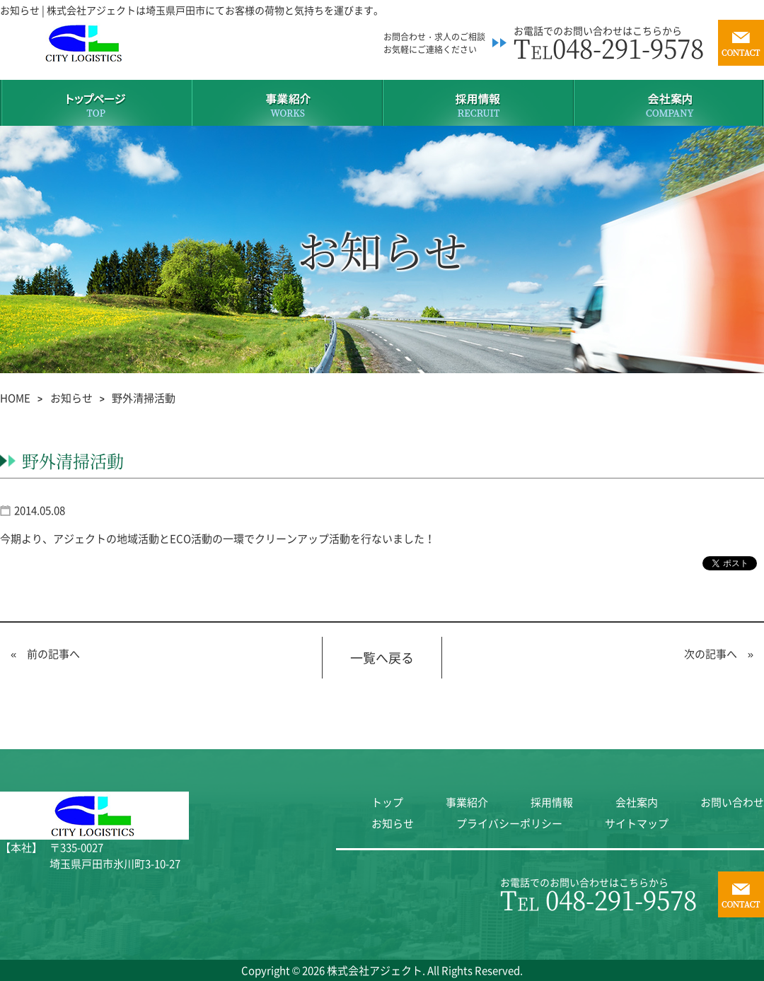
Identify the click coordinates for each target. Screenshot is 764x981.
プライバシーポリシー (509, 823)
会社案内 (636, 802)
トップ (387, 802)
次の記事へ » (718, 654)
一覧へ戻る (382, 657)
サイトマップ (636, 823)
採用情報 (552, 802)
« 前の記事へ (45, 654)
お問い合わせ (732, 802)
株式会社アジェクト (374, 970)
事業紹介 (467, 802)
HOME (15, 398)
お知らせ (71, 398)
